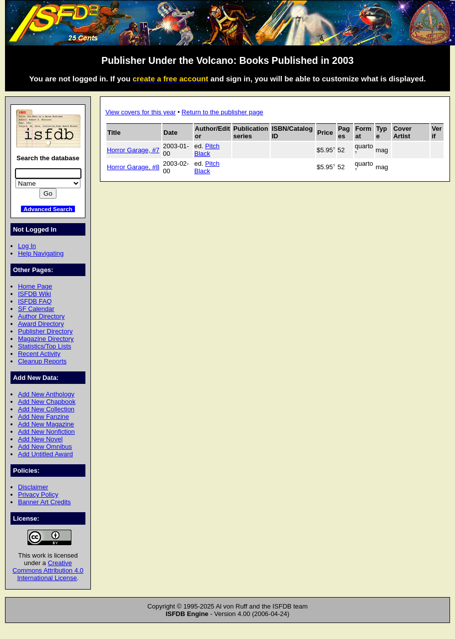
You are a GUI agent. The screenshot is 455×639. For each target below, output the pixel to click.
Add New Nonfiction (46, 431)
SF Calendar (36, 309)
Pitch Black (206, 149)
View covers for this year (140, 112)
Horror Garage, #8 (133, 167)
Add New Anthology (46, 394)
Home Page (35, 286)
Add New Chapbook (46, 401)
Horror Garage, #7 (133, 150)
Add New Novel (40, 439)
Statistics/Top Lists (44, 346)
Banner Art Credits (44, 502)
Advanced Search (47, 209)
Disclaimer (33, 487)
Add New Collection (46, 409)
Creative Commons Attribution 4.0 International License (47, 570)
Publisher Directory (45, 331)
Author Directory (41, 316)
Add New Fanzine (43, 416)
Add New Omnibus (45, 446)
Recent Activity (39, 353)
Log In (27, 246)
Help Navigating (40, 253)
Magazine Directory (46, 338)
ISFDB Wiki (34, 294)
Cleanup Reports (42, 361)
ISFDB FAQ (35, 301)
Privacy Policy (38, 494)
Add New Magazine (46, 424)
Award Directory (41, 323)
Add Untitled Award (45, 454)
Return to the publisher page (222, 112)
